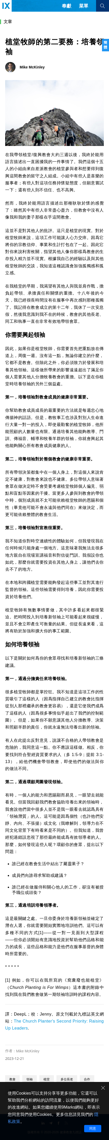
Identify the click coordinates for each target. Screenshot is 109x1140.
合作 (87, 1079)
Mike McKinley (27, 1051)
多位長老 (67, 1079)
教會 (12, 1079)
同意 (92, 1128)
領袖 (29, 1079)
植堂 (46, 1079)
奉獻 (66, 6)
